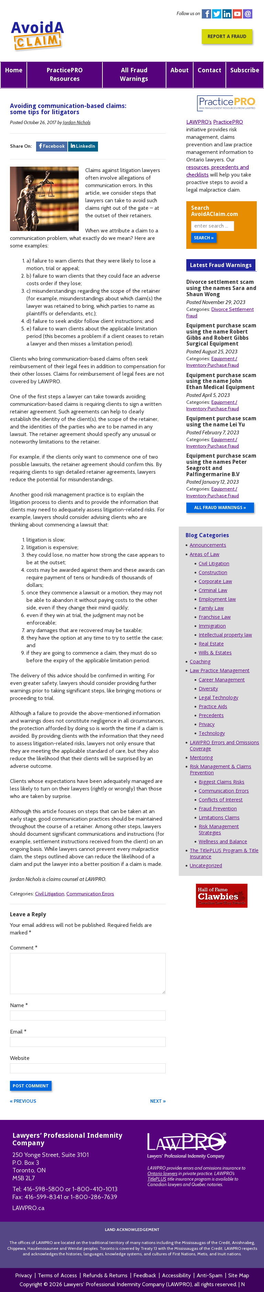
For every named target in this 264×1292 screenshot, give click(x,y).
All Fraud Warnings (134, 74)
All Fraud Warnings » (220, 507)
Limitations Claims (219, 817)
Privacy (206, 724)
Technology (212, 733)
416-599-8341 (43, 1197)
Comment (23, 947)
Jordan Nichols (76, 122)
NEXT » (158, 1101)
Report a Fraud (227, 36)
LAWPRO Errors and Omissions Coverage (224, 745)
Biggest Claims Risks (221, 781)
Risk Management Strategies (219, 829)
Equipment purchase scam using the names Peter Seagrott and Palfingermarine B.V (221, 464)
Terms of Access (57, 1275)
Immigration (212, 626)
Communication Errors (90, 894)
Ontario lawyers (162, 1173)
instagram (247, 14)
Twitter (216, 14)
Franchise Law (215, 617)
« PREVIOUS (23, 1101)
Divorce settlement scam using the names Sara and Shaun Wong (221, 288)
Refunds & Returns (105, 1275)
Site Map (238, 1275)
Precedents (211, 715)
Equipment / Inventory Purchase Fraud (212, 361)
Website (20, 1058)
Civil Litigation (49, 894)
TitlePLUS (156, 1179)
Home (13, 70)
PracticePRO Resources (64, 74)
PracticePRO (228, 122)
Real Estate (211, 643)
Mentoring (201, 757)
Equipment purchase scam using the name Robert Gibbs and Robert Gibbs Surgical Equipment (221, 334)
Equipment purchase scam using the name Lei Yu (221, 421)
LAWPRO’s (199, 122)
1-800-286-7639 (93, 1197)
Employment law (217, 599)
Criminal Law (213, 590)
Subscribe (244, 70)
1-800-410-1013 (95, 1189)
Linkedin (227, 14)
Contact (209, 70)
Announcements (208, 545)
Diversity (208, 688)
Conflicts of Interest (221, 799)
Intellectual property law (225, 634)
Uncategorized (206, 865)
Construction (213, 572)
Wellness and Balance (223, 841)
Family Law (211, 608)
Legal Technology (218, 697)
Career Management (222, 679)
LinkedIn (83, 146)
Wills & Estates (215, 652)
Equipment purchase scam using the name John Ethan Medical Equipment (221, 381)
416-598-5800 (43, 1189)
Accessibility (176, 1275)
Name (19, 1005)
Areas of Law (204, 554)
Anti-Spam (209, 1275)
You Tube (237, 14)
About (179, 70)
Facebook (206, 14)
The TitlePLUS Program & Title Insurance (224, 853)
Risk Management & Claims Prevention (220, 769)
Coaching (200, 661)
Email (18, 1031)
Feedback (144, 1275)
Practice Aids (213, 706)
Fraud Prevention (218, 808)
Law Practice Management (220, 670)
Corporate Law (215, 581)
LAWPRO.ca (28, 1208)
